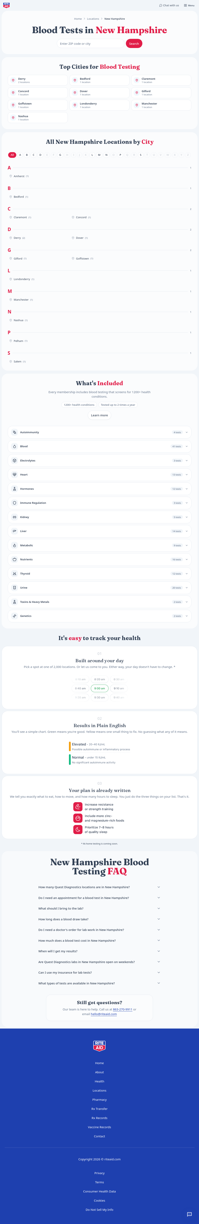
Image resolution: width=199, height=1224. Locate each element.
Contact (99, 1136)
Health (99, 1081)
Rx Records (100, 1118)
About (99, 1072)
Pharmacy (99, 1099)
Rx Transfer (99, 1109)
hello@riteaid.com (104, 1014)
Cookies (99, 1200)
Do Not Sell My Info (99, 1210)
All (12, 155)
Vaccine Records (99, 1127)
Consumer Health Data (99, 1191)
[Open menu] (189, 5)
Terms (99, 1182)
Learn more (99, 415)
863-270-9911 (122, 1009)
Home (78, 19)
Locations (93, 19)
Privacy (99, 1173)
